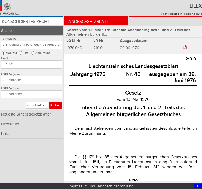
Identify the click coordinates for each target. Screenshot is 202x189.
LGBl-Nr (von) (10, 74)
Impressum (78, 186)
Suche (6, 31)
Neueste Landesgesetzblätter (26, 114)
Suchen (55, 105)
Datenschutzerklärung (115, 186)
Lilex (196, 6)
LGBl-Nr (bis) (10, 88)
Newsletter (10, 124)
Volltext (11, 53)
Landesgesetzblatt (87, 21)
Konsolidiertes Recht (25, 21)
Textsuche (8, 39)
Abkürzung (43, 53)
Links (5, 134)
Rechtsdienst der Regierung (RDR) (181, 13)
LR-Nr (5, 58)
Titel (26, 53)
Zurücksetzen (36, 105)
